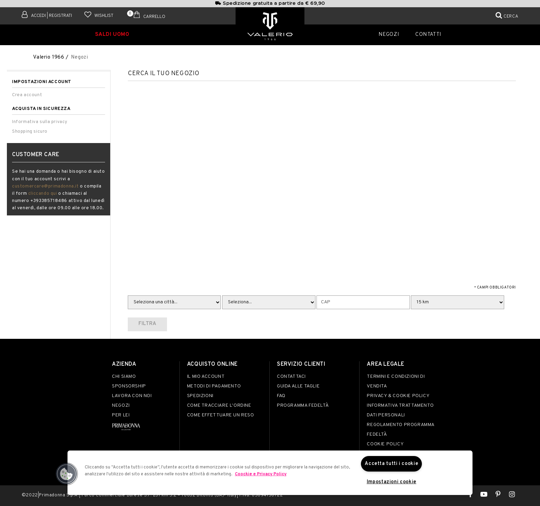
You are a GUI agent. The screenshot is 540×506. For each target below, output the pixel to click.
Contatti (427, 34)
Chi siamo (124, 377)
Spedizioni (200, 396)
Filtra (147, 324)
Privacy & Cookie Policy (398, 396)
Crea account (27, 95)
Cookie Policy (385, 444)
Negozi (390, 34)
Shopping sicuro (30, 131)
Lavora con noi (132, 396)
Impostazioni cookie (391, 482)
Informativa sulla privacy (40, 122)
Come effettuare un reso (220, 415)
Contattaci (291, 377)
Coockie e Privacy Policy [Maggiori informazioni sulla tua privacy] (261, 474)
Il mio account (206, 377)
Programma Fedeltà (303, 405)
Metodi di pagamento (214, 386)
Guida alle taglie (298, 386)
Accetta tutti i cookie (391, 463)
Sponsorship (129, 386)
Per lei (120, 415)
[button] (66, 474)
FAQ (281, 396)
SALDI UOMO (112, 34)
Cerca (510, 16)
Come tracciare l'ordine (219, 405)
